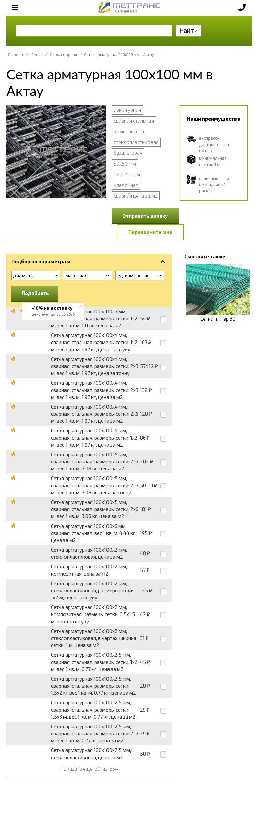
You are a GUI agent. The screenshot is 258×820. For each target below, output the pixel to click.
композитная (129, 131)
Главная (15, 54)
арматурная (127, 110)
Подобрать (35, 293)
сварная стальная (134, 121)
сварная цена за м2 (136, 196)
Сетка (36, 54)
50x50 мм (125, 164)
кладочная (126, 185)
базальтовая (128, 153)
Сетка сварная (63, 54)
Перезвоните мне (150, 232)
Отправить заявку (145, 216)
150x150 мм (127, 174)
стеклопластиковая (136, 142)
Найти (188, 30)
